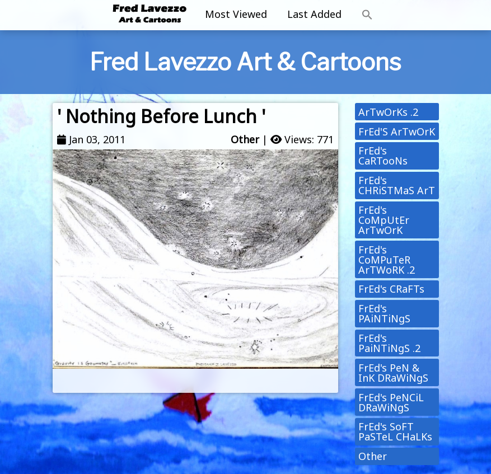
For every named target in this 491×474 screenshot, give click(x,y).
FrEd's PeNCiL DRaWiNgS (391, 402)
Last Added (314, 14)
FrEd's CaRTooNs (383, 155)
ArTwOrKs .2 (388, 112)
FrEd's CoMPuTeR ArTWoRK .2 (386, 259)
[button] (367, 15)
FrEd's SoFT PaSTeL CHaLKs (395, 431)
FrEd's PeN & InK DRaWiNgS (393, 372)
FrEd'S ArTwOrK (396, 131)
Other (245, 139)
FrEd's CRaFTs (391, 288)
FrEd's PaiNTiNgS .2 (389, 343)
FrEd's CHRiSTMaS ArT (396, 185)
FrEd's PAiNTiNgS (384, 313)
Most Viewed (236, 14)
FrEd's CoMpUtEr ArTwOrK (383, 220)
